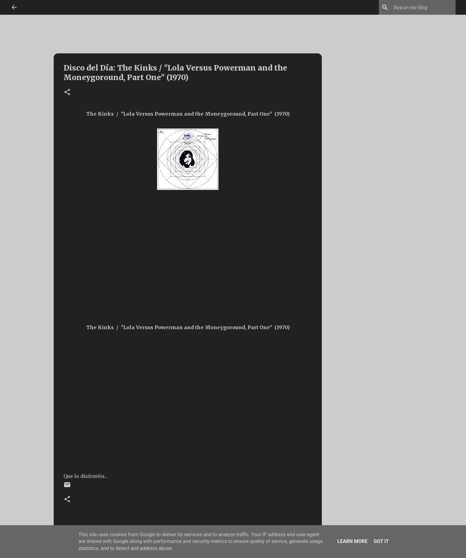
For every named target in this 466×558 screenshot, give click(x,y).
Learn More (352, 541)
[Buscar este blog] (423, 7)
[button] (67, 92)
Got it (381, 541)
